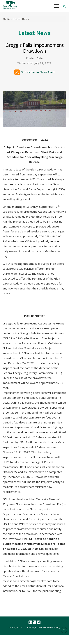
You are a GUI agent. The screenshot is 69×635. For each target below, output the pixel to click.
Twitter (39, 622)
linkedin (30, 622)
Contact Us (34, 622)
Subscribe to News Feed (38, 72)
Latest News (21, 19)
